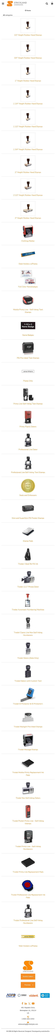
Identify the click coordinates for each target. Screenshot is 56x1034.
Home (28, 10)
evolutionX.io (45, 1031)
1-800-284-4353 (28, 1019)
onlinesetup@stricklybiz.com (28, 1024)
